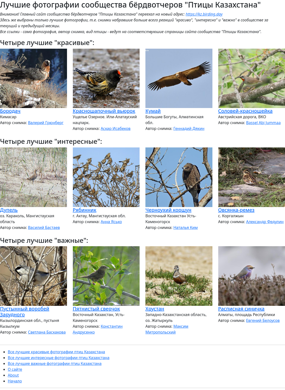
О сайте (15, 369)
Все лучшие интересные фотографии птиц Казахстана (58, 357)
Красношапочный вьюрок (104, 111)
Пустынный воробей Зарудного (24, 311)
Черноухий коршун (168, 210)
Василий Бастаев (44, 227)
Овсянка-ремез (236, 210)
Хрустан (154, 308)
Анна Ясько (111, 221)
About (13, 375)
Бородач (10, 111)
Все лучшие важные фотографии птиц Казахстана (54, 363)
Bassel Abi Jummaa (263, 122)
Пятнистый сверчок (96, 308)
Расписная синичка (241, 308)
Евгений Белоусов (263, 320)
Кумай (153, 111)
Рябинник (84, 210)
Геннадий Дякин (188, 128)
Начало (15, 381)
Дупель (9, 210)
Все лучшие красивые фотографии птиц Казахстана (56, 351)
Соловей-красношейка (245, 111)
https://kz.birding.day (204, 14)
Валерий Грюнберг (45, 122)
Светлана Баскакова (47, 332)
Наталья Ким (185, 227)
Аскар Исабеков (116, 128)
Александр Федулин (265, 221)
